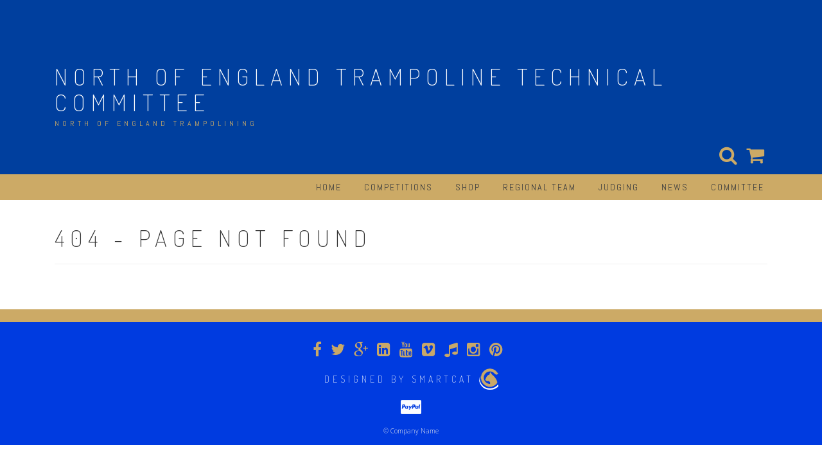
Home (329, 187)
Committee (737, 187)
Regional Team (539, 187)
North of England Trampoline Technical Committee (361, 89)
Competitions (398, 187)
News (674, 187)
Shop (467, 187)
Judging (619, 187)
